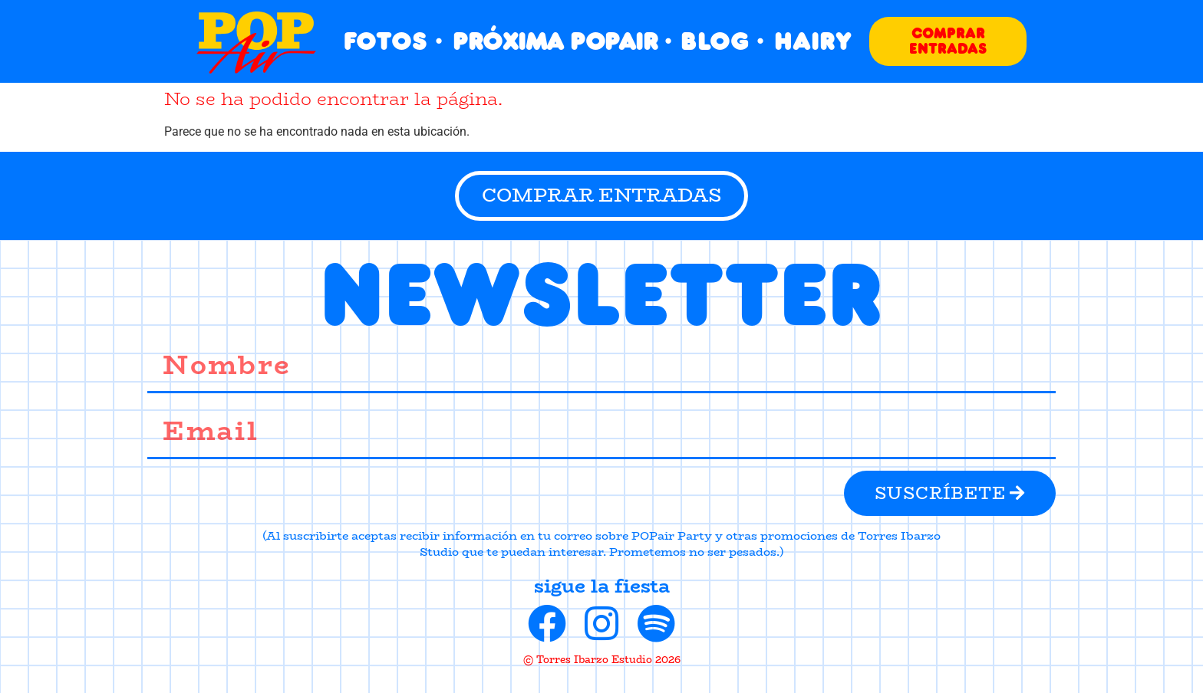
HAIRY (813, 41)
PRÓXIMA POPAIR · (562, 41)
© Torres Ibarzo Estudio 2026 (602, 659)
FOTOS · (393, 41)
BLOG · (722, 41)
